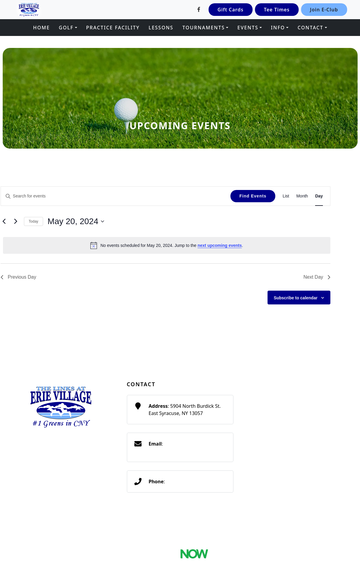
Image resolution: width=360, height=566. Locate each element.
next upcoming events (220, 245)
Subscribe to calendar (296, 297)
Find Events (252, 196)
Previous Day (18, 277)
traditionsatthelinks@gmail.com (184, 451)
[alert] (166, 245)
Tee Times (277, 9)
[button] (68, 28)
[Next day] (15, 221)
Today (33, 221)
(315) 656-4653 (182, 481)
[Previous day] (4, 221)
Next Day (316, 277)
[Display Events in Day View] (319, 196)
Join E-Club (324, 9)
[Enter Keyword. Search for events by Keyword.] (115, 196)
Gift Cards (231, 9)
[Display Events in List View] (285, 196)
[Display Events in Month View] (302, 196)
